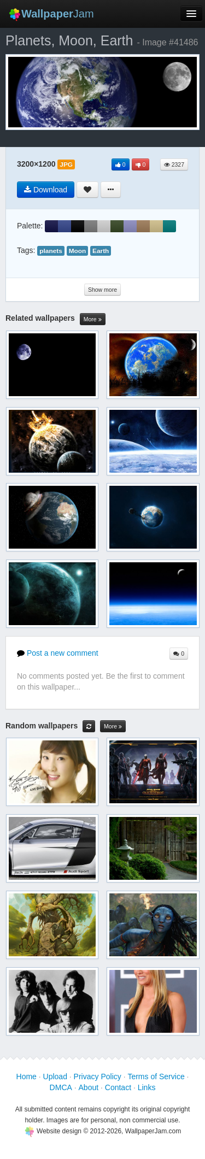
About (89, 1087)
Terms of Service (155, 1076)
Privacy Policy (97, 1076)
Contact (118, 1087)
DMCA (61, 1087)
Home (26, 1076)
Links (147, 1087)
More (93, 319)
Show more (102, 289)
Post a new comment (57, 653)
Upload (55, 1076)
